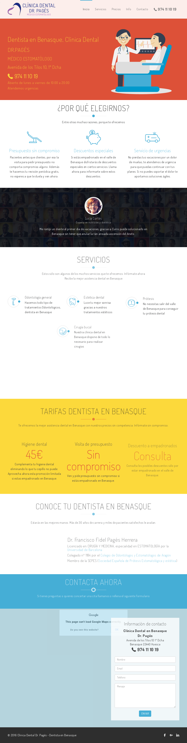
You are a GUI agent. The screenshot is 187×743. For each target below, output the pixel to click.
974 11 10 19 (165, 9)
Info (128, 9)
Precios (116, 9)
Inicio (86, 9)
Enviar (145, 713)
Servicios (100, 9)
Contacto (142, 9)
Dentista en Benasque (63, 735)
